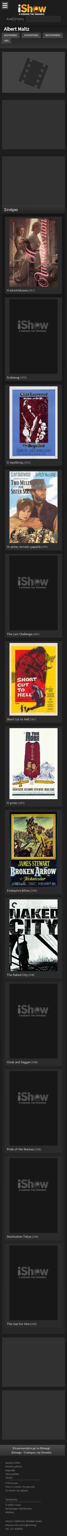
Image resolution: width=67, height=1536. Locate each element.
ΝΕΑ (6, 40)
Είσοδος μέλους (13, 1466)
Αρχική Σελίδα (12, 1462)
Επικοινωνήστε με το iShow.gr (31, 1448)
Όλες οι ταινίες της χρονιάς (20, 1486)
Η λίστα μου (11, 1483)
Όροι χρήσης (12, 1473)
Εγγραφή (10, 1470)
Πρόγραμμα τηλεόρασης (18, 1508)
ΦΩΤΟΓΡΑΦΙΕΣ (52, 35)
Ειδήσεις (9, 1512)
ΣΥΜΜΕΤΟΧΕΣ (31, 35)
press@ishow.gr (28, 1525)
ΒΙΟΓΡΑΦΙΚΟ (10, 35)
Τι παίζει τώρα (13, 1504)
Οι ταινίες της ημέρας (16, 1490)
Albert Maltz (16, 29)
